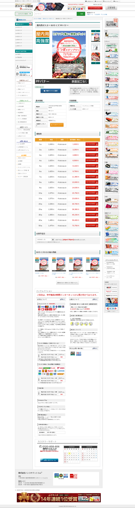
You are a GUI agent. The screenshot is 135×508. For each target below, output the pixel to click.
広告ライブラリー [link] (22, 173)
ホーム (116, 1)
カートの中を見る (95, 8)
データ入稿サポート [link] (23, 95)
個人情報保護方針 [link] (22, 122)
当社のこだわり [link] (22, 158)
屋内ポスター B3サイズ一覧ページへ (67, 282)
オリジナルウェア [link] (21, 60)
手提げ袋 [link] (19, 57)
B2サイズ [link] (19, 39)
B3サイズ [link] (19, 42)
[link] (42, 267)
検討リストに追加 (50, 91)
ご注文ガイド (90, 1)
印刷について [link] (21, 83)
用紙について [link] (21, 89)
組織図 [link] (19, 164)
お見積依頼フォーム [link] (23, 147)
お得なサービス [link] (22, 136)
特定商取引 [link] (20, 112)
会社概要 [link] (20, 161)
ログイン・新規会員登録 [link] (24, 129)
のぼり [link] (18, 54)
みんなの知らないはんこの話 (110, 276)
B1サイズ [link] (19, 36)
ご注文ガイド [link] (21, 103)
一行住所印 (97, 14)
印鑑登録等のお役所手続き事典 (110, 267)
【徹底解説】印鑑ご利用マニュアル (110, 272)
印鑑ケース (90, 14)
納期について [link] (21, 109)
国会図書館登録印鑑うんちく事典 (110, 263)
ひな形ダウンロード (56, 124)
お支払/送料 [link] (21, 106)
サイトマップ (108, 1)
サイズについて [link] (22, 86)
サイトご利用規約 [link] (22, 118)
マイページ (98, 1)
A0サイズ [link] (19, 33)
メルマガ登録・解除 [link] (23, 133)
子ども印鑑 (104, 14)
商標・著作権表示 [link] (22, 115)
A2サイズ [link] (19, 30)
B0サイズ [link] (19, 45)
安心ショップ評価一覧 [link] (23, 170)
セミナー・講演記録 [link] (23, 176)
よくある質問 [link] (21, 143)
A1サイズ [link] (19, 27)
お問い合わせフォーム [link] (23, 150)
